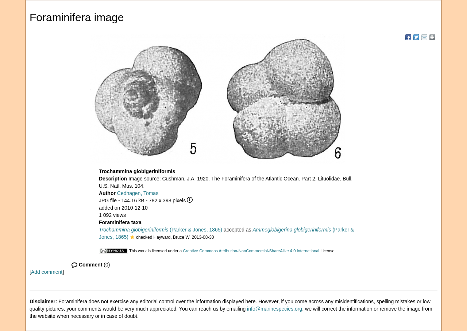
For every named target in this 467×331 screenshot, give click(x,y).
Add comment (46, 272)
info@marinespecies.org (274, 309)
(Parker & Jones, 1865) (160, 230)
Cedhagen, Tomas (137, 193)
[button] (132, 237)
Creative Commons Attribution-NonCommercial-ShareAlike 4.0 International (251, 251)
